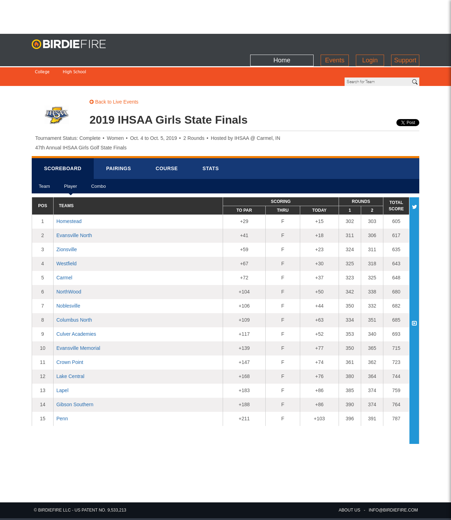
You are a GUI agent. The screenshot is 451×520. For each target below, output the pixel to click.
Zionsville (66, 225)
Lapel (62, 366)
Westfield (66, 239)
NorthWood (68, 268)
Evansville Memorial (78, 324)
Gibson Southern (74, 380)
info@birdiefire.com (393, 510)
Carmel (64, 253)
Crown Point (69, 338)
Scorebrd (62, 144)
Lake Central (70, 352)
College (42, 58)
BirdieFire (76, 44)
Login (370, 42)
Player (70, 165)
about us (349, 510)
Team (44, 165)
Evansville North (74, 211)
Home (281, 42)
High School (74, 58)
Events (334, 42)
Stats (211, 144)
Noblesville (68, 282)
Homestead (69, 197)
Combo (98, 165)
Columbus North (74, 296)
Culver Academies (76, 310)
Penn (62, 394)
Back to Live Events (113, 78)
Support (405, 42)
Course (167, 144)
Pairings (118, 144)
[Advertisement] (225, 16)
